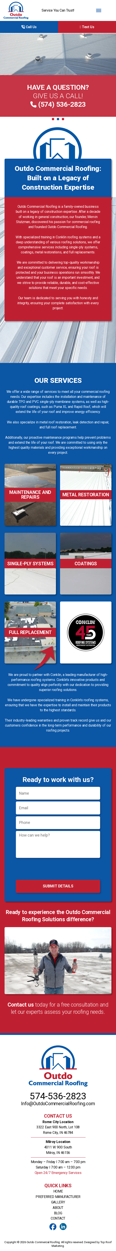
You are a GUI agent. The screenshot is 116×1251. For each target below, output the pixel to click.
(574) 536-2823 (61, 104)
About (58, 1208)
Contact (58, 1218)
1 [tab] (53, 119)
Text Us (87, 27)
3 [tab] (63, 119)
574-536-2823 (58, 1096)
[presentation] (58, 869)
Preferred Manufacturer (58, 1197)
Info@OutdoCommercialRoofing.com (58, 1103)
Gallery (58, 1202)
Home (58, 1191)
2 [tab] (58, 119)
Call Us (29, 27)
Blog (58, 1213)
